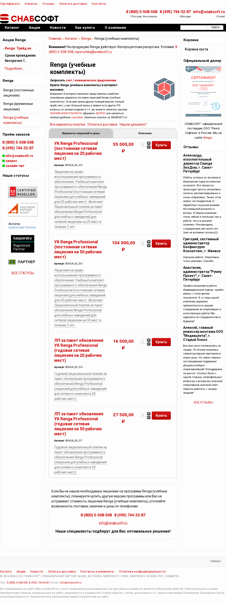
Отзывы (48, 3)
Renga (86, 38)
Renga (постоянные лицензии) (18, 92)
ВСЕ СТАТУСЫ (23, 273)
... (181, 576)
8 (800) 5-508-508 (141, 12)
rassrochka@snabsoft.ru (93, 52)
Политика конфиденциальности (142, 572)
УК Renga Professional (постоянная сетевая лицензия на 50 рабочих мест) (78, 250)
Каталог (71, 38)
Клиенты (31, 3)
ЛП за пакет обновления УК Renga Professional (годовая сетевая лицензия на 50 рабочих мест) (78, 424)
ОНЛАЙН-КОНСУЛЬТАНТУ (66, 113)
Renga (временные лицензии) (18, 106)
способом (77, 117)
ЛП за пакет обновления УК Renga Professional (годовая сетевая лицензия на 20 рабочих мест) (78, 350)
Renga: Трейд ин (18, 48)
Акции (21, 572)
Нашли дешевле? (133, 124)
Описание (145, 133)
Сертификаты (10, 3)
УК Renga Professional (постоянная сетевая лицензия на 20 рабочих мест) (78, 151)
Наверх (215, 561)
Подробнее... (15, 68)
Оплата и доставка (73, 3)
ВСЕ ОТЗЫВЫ (203, 402)
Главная (55, 38)
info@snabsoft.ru (209, 12)
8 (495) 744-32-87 (175, 12)
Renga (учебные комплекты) (16, 120)
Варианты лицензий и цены (81, 133)
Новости (36, 572)
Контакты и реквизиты (97, 572)
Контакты (99, 3)
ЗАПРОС (101, 113)
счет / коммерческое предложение (91, 80)
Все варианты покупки (67, 124)
